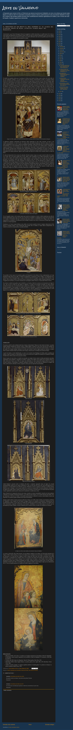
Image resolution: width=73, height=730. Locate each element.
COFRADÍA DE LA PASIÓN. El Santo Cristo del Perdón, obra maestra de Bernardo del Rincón (66, 121)
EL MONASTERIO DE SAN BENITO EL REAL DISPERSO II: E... (64, 70)
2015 (59, 93)
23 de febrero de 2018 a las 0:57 (17, 683)
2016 (59, 45)
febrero (61, 64)
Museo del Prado (24, 670)
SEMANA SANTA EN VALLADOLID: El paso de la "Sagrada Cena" (66, 108)
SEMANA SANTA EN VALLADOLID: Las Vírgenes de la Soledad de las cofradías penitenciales (66, 207)
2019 (59, 39)
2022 (59, 34)
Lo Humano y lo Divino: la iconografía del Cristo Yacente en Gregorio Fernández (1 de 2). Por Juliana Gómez (63, 135)
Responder (8, 679)
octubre (61, 50)
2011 (59, 100)
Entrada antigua (49, 724)
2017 (59, 43)
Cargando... (59, 249)
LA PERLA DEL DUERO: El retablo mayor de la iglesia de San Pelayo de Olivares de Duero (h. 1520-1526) (63, 149)
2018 (59, 41)
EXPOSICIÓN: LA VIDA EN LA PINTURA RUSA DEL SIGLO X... (64, 84)
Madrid (8, 670)
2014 (59, 95)
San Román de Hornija (33, 670)
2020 (59, 38)
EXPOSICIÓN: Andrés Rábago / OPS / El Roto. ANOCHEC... (63, 88)
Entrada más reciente (9, 724)
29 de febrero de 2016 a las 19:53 (17, 676)
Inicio (30, 724)
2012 (59, 98)
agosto (61, 53)
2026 (59, 31)
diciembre (62, 46)
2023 (59, 32)
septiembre (62, 51)
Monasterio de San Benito (16, 670)
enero (61, 91)
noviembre (62, 48)
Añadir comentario (7, 690)
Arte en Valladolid (20, 8)
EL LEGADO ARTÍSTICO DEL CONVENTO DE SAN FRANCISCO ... (64, 66)
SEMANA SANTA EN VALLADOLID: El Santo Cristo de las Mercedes (66, 221)
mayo (61, 58)
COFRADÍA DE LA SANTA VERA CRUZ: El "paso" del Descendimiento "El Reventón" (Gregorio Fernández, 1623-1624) (63, 193)
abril (60, 60)
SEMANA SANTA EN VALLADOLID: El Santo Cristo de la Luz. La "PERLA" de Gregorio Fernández (63, 234)
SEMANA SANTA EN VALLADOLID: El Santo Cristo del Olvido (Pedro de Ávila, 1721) (66, 179)
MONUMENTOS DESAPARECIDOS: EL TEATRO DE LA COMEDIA (64, 75)
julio (60, 55)
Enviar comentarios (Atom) (14, 727)
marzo (61, 62)
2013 (59, 97)
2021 (59, 36)
